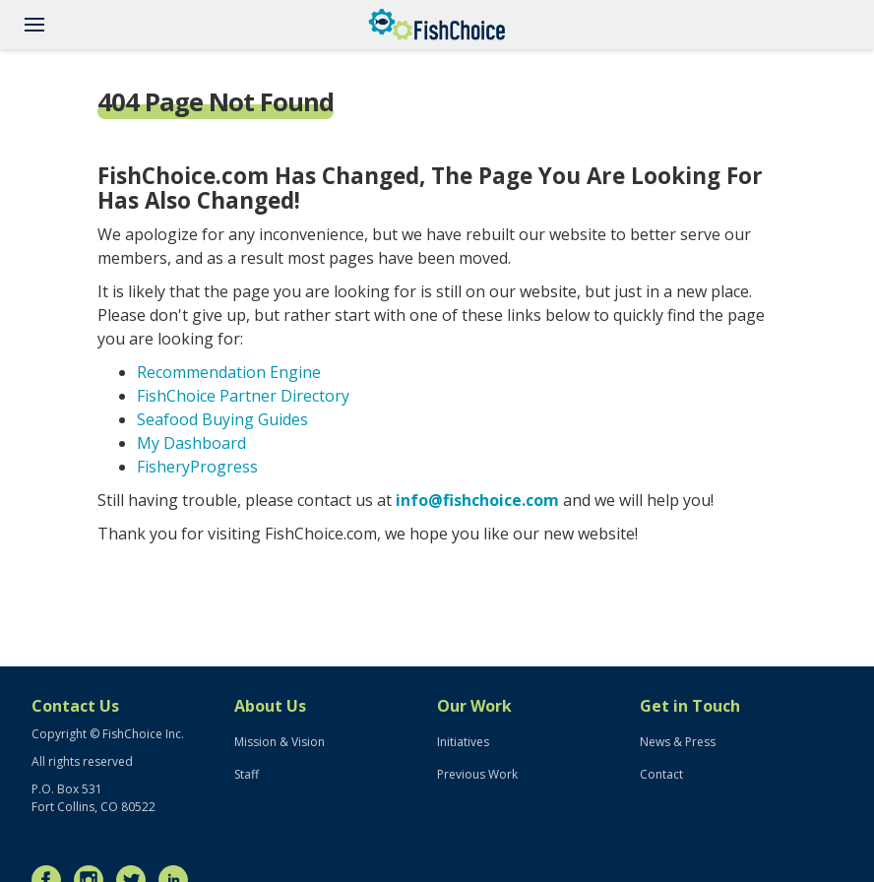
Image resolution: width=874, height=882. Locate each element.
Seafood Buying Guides (222, 419)
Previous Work (477, 774)
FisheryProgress (197, 466)
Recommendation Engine (229, 372)
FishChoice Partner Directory (243, 396)
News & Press (678, 741)
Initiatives (463, 741)
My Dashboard (191, 443)
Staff (246, 774)
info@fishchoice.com (477, 500)
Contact (661, 774)
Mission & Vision (279, 741)
